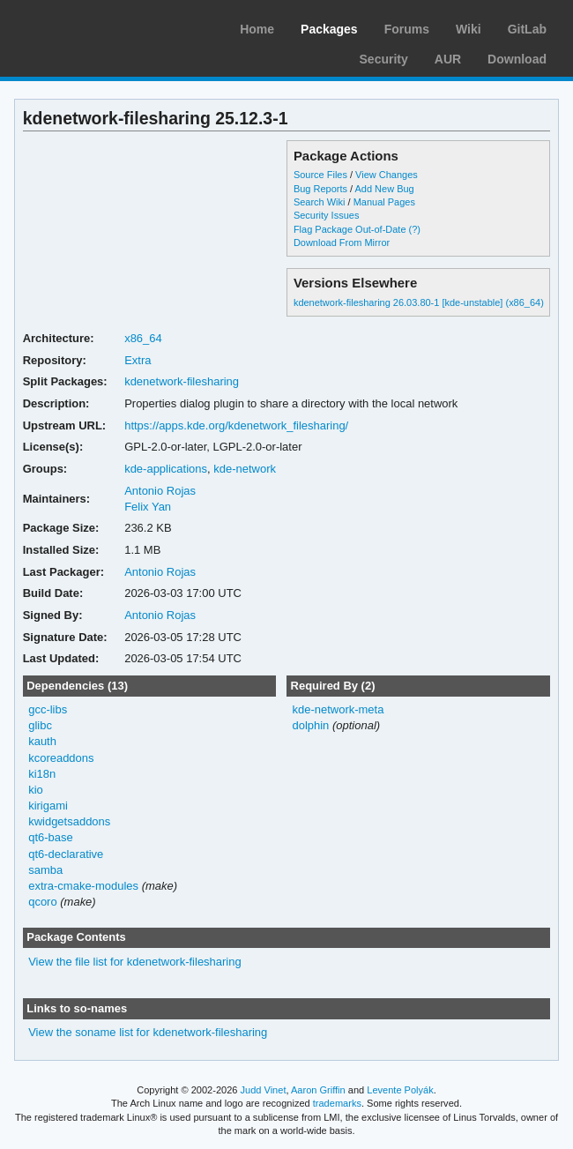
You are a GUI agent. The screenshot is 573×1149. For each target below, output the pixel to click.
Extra (137, 360)
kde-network (244, 468)
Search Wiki (320, 202)
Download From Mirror (342, 242)
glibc (40, 725)
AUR (448, 59)
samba (45, 870)
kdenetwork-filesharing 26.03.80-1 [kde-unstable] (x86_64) (419, 302)
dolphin (310, 725)
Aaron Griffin (318, 1090)
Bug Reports (320, 188)
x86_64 (143, 338)
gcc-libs (47, 709)
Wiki (468, 29)
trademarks (337, 1103)
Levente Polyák (400, 1090)
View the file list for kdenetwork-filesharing (135, 961)
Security (384, 59)
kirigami (48, 805)
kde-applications (165, 468)
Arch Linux (97, 26)
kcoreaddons (60, 758)
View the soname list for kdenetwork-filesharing (147, 1032)
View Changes (386, 174)
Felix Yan (147, 506)
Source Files (320, 174)
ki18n (42, 773)
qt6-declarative (65, 854)
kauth (42, 741)
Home (257, 29)
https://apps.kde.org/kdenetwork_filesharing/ (236, 425)
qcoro (42, 901)
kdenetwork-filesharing (181, 381)
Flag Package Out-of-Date (350, 229)
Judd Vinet (263, 1090)
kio (35, 789)
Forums (406, 29)
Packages (329, 29)
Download (517, 59)
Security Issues (326, 215)
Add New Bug (384, 188)
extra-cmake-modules (83, 885)
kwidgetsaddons (69, 821)
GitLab (527, 29)
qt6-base (50, 837)
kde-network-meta (337, 709)
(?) (414, 229)
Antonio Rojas (160, 490)
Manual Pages (384, 202)
